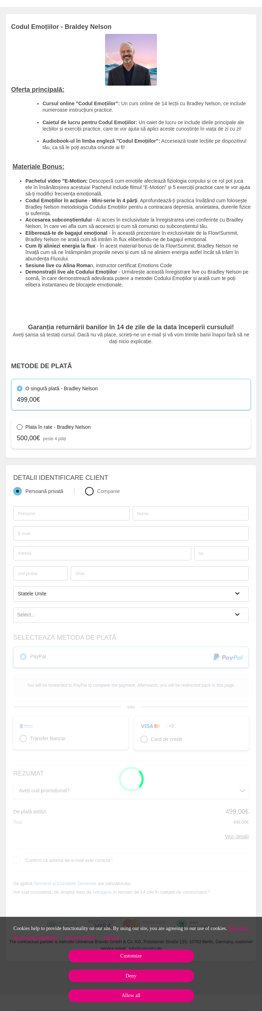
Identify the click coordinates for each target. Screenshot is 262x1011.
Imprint (111, 937)
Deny (130, 976)
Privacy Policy (80, 937)
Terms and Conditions (36, 937)
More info (238, 928)
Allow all (131, 995)
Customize (131, 956)
